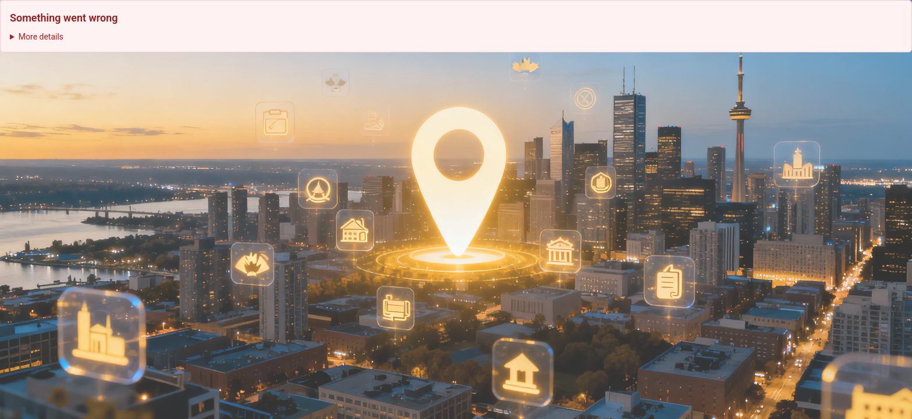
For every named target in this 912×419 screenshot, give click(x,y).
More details (41, 36)
